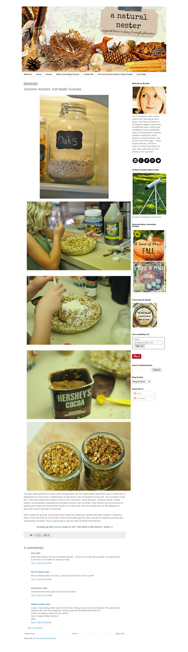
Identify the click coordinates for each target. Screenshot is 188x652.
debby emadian (38, 604)
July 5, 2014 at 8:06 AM (41, 622)
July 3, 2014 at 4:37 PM (41, 563)
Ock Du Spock (37, 572)
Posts (137, 393)
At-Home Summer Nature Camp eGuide (115, 74)
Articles (49, 74)
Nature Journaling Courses (67, 74)
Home (38, 74)
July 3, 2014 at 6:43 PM (41, 579)
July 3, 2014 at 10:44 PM (41, 595)
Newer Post (30, 634)
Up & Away (141, 74)
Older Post (120, 634)
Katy (33, 553)
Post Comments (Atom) (46, 638)
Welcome (28, 74)
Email (136, 339)
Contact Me (89, 74)
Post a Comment (35, 628)
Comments (140, 398)
